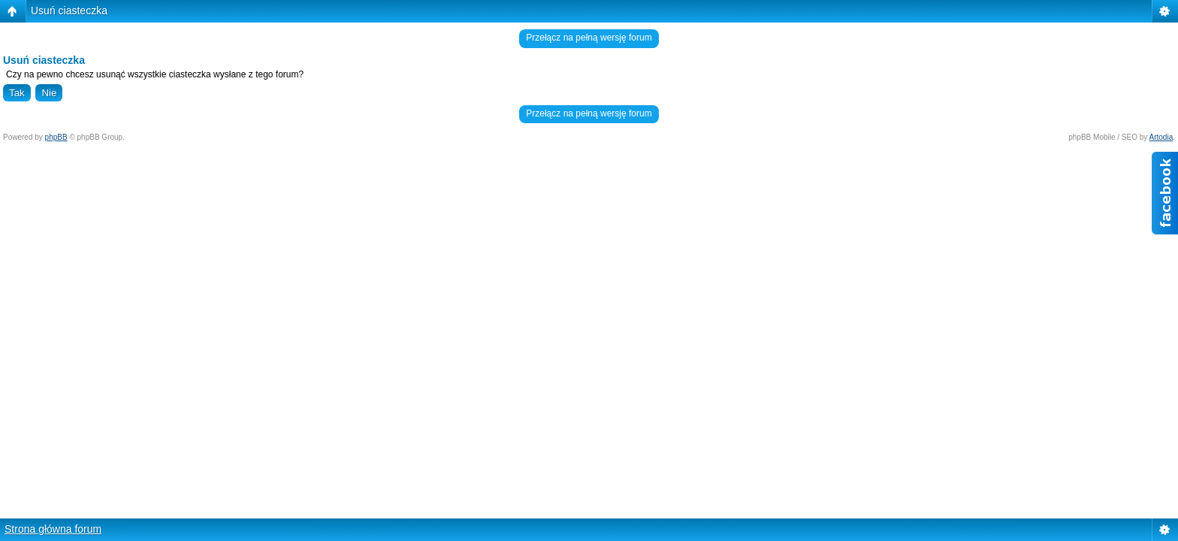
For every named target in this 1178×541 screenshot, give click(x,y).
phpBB (56, 137)
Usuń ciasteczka (69, 11)
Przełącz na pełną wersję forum (588, 37)
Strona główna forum (53, 529)
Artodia (1161, 137)
